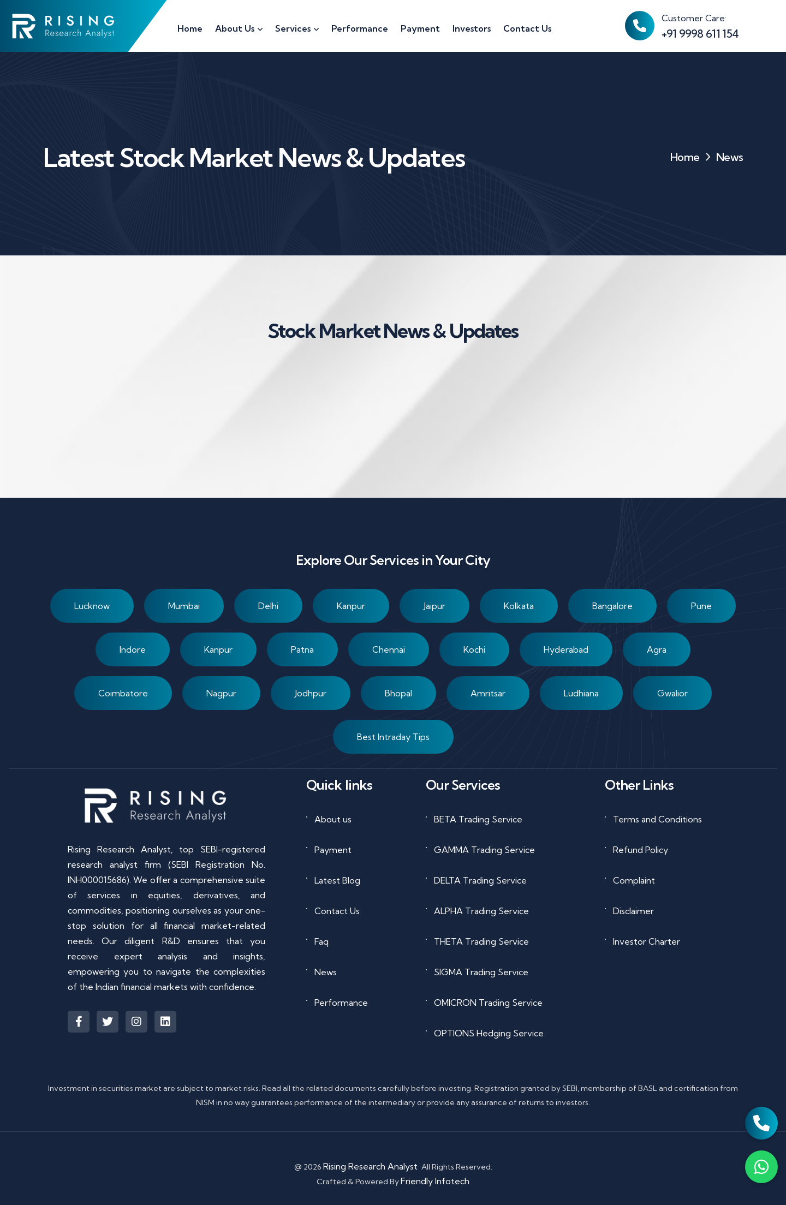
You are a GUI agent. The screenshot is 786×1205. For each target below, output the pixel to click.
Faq (321, 941)
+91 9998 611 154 (700, 33)
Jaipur (434, 606)
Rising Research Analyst (370, 1166)
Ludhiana (581, 693)
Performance (341, 1002)
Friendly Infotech (435, 1181)
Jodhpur (310, 693)
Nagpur (221, 693)
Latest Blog (337, 880)
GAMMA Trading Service (484, 849)
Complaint (634, 880)
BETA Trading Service (478, 819)
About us (333, 819)
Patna (302, 650)
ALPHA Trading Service (481, 910)
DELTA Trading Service (480, 880)
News (325, 972)
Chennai (388, 650)
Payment (333, 849)
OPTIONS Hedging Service (489, 1033)
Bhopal (398, 693)
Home (684, 157)
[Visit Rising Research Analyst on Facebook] (79, 1022)
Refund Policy (640, 849)
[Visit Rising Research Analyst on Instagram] (136, 1022)
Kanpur (351, 606)
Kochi (474, 650)
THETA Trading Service (481, 941)
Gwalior (672, 693)
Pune (701, 606)
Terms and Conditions (657, 819)
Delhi (268, 606)
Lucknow (92, 606)
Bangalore (612, 606)
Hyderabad (566, 650)
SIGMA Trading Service (481, 972)
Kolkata (519, 606)
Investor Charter (646, 941)
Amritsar (488, 693)
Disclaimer (633, 910)
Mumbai (184, 606)
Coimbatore (123, 693)
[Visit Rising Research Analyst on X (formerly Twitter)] (107, 1022)
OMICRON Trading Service (488, 1002)
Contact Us (337, 910)
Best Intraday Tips (393, 737)
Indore (133, 650)
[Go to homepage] (64, 26)
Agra (656, 650)
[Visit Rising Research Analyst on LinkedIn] (165, 1022)
